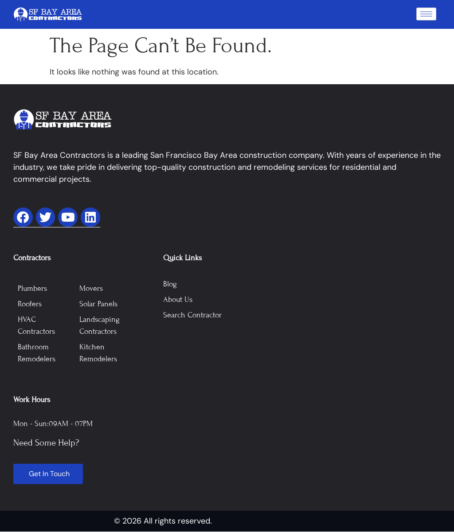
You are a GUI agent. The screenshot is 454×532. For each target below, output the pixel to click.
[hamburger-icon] (426, 14)
